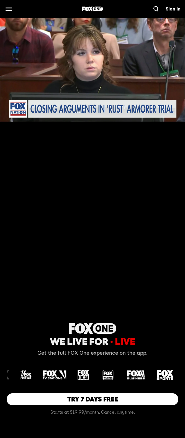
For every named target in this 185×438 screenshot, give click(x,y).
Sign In (173, 9)
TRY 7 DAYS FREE (92, 399)
